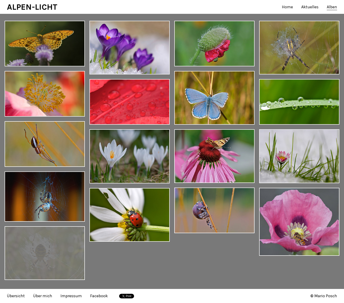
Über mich (42, 295)
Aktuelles (309, 6)
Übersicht (16, 295)
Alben (332, 6)
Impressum (71, 295)
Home (287, 6)
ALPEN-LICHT (32, 7)
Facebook (99, 295)
